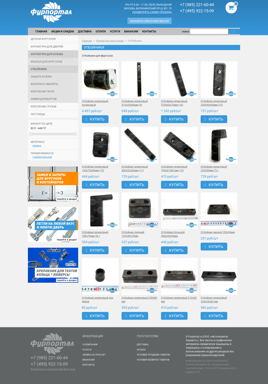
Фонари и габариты (44, 83)
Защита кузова (41, 76)
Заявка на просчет (94, 354)
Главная (41, 31)
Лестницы (38, 114)
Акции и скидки (62, 31)
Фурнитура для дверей (47, 46)
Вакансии (131, 31)
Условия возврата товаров (153, 359)
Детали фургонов (43, 38)
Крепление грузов (43, 106)
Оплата (101, 31)
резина (37, 145)
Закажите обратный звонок (149, 20)
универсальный (42, 156)
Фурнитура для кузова (47, 54)
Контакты (149, 31)
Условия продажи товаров (153, 354)
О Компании (90, 344)
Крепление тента (42, 91)
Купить (95, 119)
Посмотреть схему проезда (152, 12)
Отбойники (39, 69)
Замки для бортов (44, 98)
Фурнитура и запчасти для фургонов (53, 369)
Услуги (115, 31)
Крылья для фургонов (46, 61)
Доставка (85, 31)
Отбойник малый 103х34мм (218, 232)
